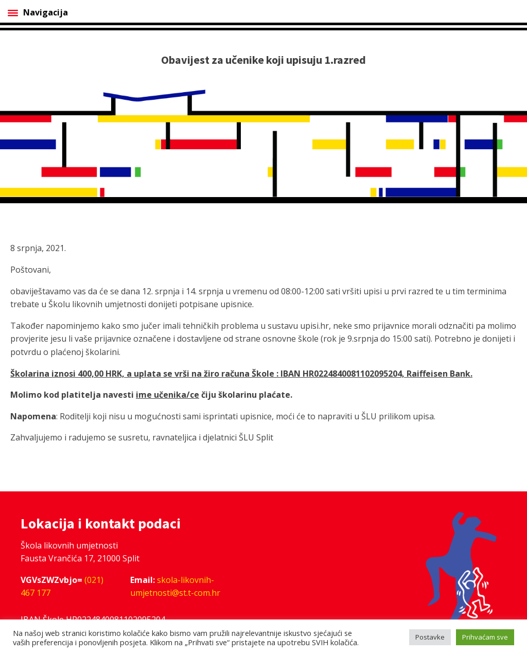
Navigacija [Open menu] (38, 12)
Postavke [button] (430, 637)
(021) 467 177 (62, 586)
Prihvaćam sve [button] (485, 637)
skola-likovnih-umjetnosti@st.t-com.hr (175, 586)
